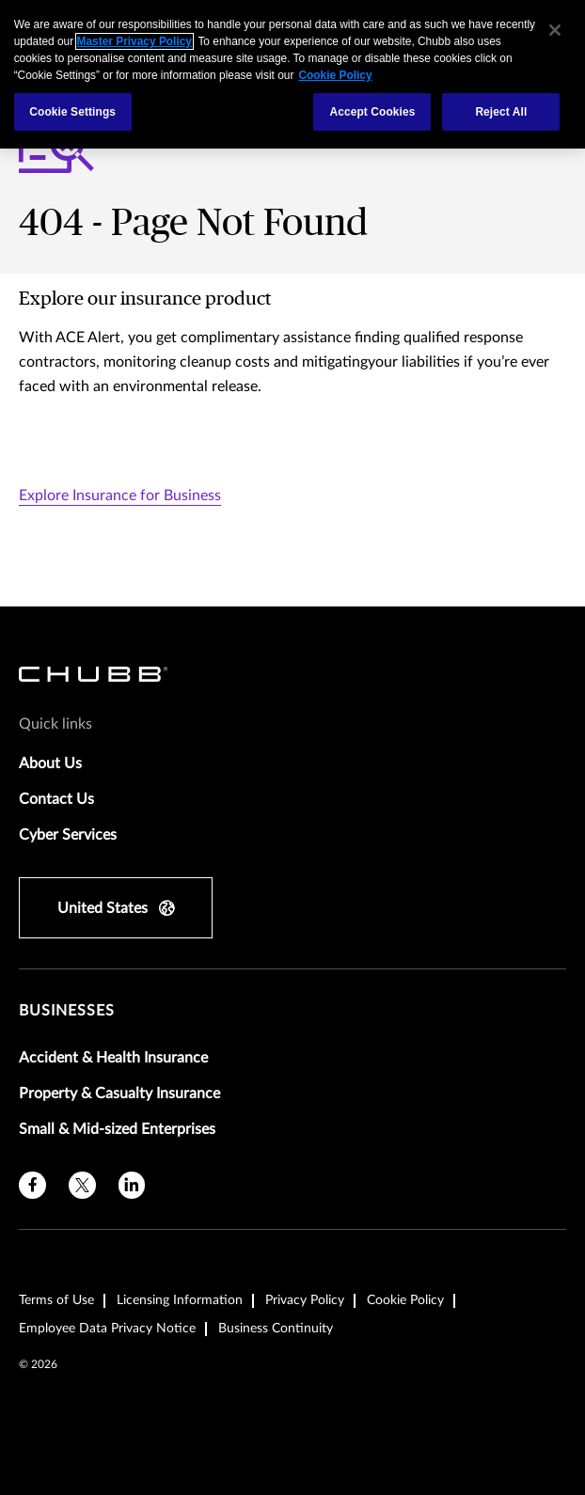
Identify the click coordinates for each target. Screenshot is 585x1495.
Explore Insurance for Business (120, 495)
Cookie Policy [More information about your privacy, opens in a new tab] (335, 75)
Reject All (501, 111)
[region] (292, 74)
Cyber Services (68, 834)
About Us (50, 763)
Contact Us (56, 799)
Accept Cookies (372, 111)
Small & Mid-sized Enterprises (117, 1129)
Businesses (67, 1010)
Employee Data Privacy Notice (107, 1328)
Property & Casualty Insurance (119, 1093)
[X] (82, 1185)
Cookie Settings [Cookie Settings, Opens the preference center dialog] (72, 111)
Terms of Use (56, 1300)
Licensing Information (180, 1300)
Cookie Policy (405, 1300)
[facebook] (32, 1185)
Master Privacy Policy (134, 41)
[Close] (555, 30)
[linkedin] (132, 1185)
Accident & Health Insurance (113, 1057)
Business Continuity (275, 1328)
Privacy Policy (304, 1300)
